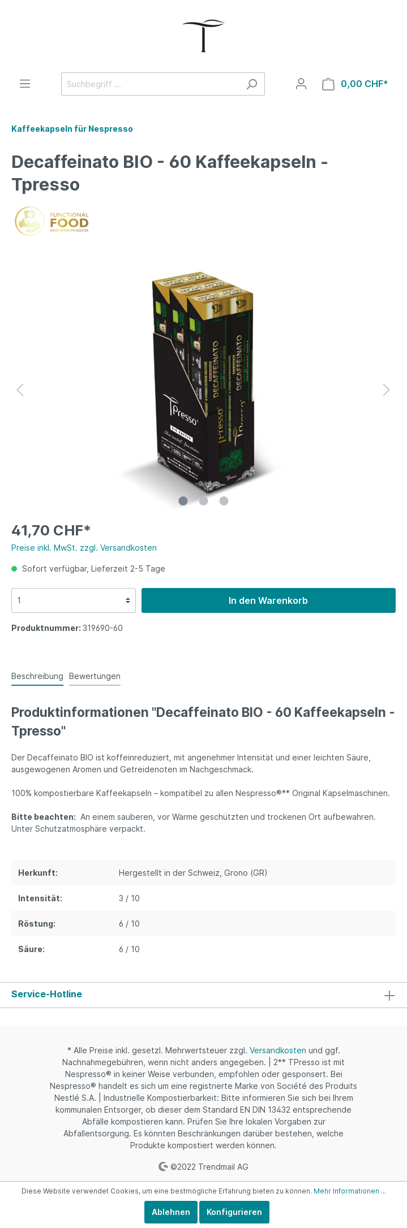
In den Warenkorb (268, 600)
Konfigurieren (234, 1212)
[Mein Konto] (301, 83)
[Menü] (24, 83)
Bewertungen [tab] (95, 676)
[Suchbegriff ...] (150, 84)
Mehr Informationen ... (350, 1191)
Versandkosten (278, 1050)
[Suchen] (251, 84)
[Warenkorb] (355, 84)
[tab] (37, 675)
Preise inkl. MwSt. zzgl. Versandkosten (84, 547)
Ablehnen (171, 1212)
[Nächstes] (386, 389)
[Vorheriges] (19, 389)
